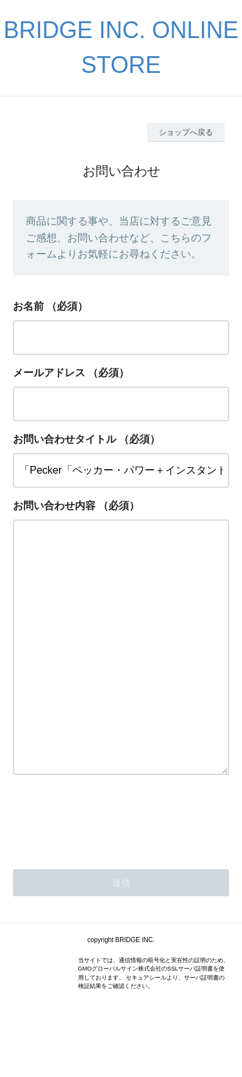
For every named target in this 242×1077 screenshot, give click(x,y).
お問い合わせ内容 (54, 505)
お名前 (28, 306)
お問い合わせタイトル (64, 439)
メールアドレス (49, 372)
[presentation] (111, 870)
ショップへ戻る (186, 132)
